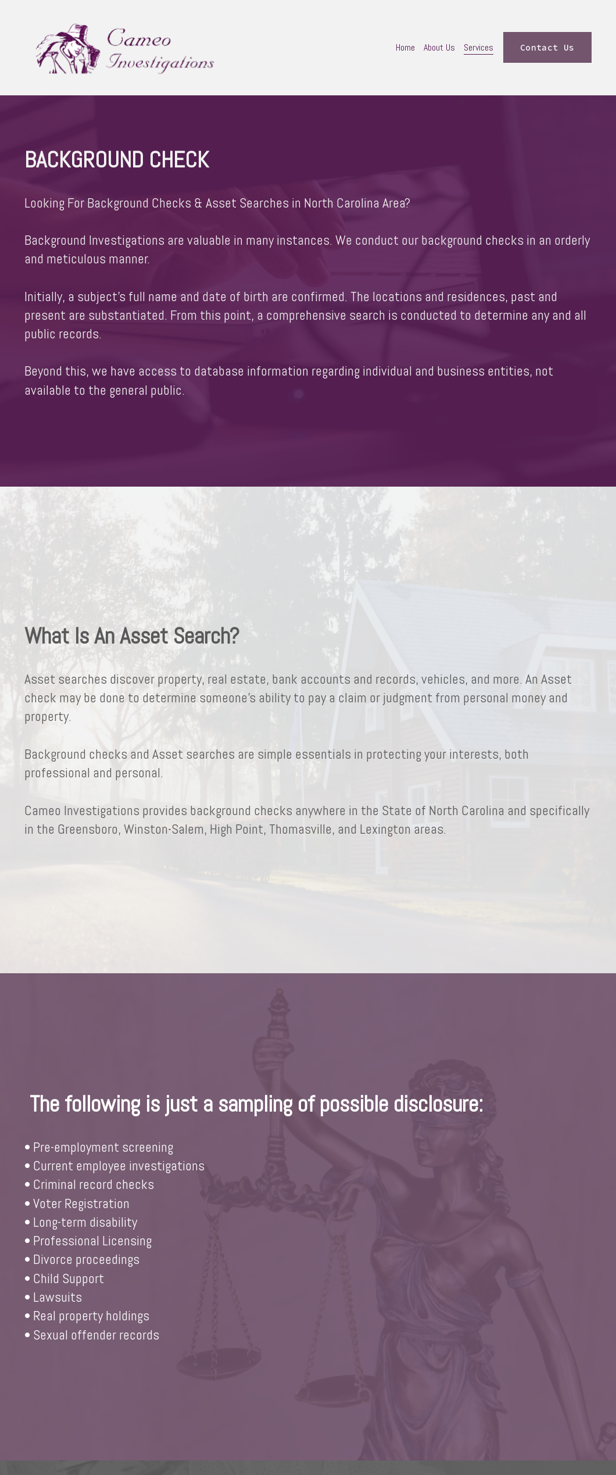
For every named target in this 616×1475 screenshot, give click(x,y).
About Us (439, 47)
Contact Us (547, 47)
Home (405, 47)
